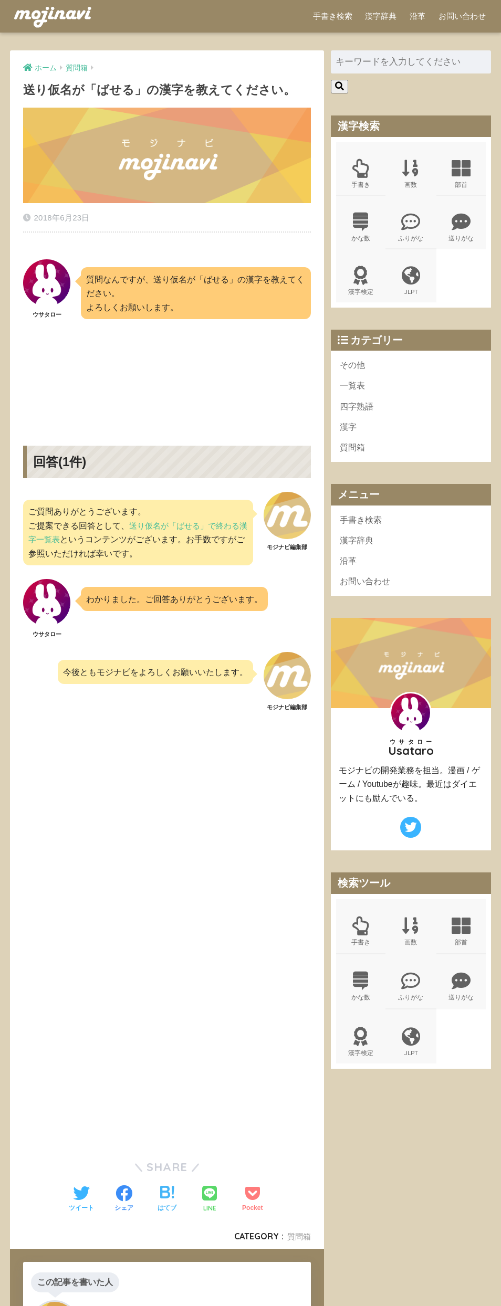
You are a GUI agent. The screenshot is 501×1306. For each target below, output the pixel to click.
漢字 (349, 433)
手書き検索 (332, 16)
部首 (461, 174)
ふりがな (411, 229)
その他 (353, 369)
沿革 (417, 16)
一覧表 (353, 391)
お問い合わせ (462, 16)
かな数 (361, 229)
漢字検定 (361, 284)
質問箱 (298, 1229)
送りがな (461, 229)
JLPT (411, 284)
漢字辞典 (380, 16)
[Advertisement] (167, 366)
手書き (361, 174)
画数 (411, 174)
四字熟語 (357, 412)
